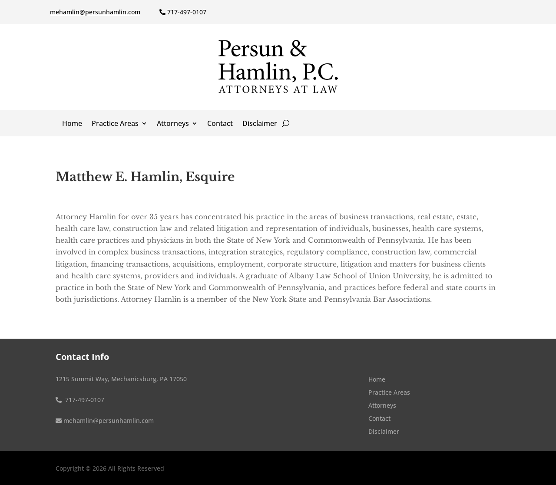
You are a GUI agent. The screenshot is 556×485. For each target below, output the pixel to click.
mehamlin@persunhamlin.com (95, 12)
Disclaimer (259, 124)
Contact (220, 124)
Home (72, 124)
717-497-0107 (186, 12)
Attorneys (173, 124)
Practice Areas (115, 124)
